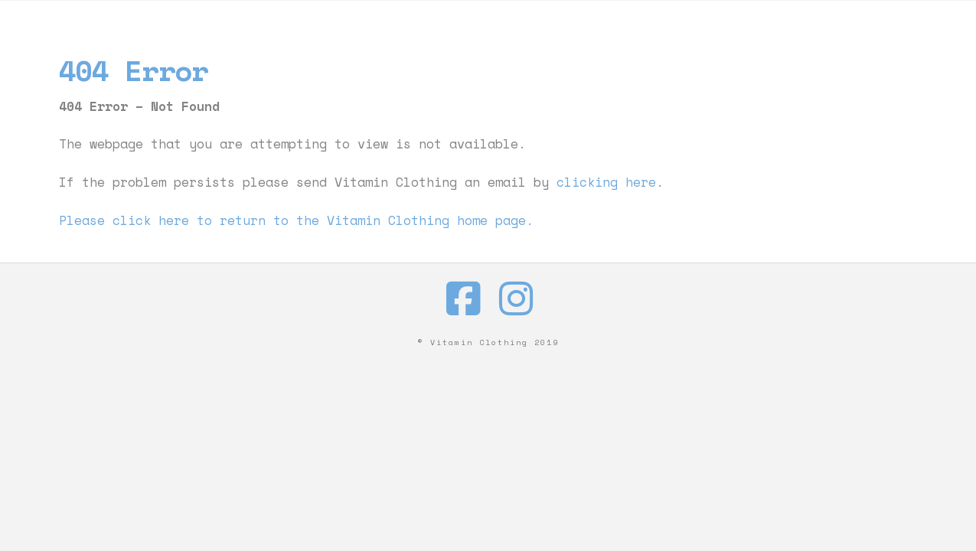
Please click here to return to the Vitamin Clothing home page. (296, 220)
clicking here (606, 182)
